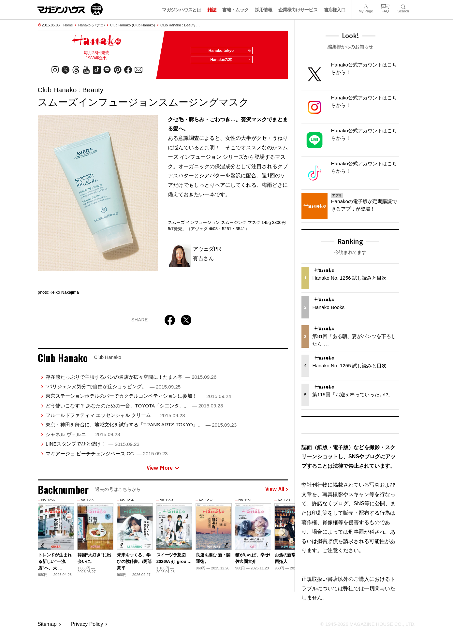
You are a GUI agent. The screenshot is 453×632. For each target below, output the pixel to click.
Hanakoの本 (228, 62)
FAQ (385, 6)
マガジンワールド (70, 9)
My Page (365, 6)
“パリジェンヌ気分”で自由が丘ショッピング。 (113, 389)
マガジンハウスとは (181, 9)
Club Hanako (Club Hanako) (132, 25)
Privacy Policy (87, 624)
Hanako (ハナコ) (91, 25)
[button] (282, 537)
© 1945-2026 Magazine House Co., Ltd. (364, 624)
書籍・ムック (235, 9)
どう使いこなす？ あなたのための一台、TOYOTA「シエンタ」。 (134, 408)
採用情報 (263, 9)
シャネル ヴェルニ (83, 437)
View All (276, 492)
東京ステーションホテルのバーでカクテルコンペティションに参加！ (138, 398)
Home (68, 25)
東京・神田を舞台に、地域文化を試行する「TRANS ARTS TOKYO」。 (141, 427)
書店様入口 (335, 9)
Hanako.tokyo (227, 50)
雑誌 (211, 9)
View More (163, 470)
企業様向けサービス (297, 9)
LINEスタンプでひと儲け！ (92, 446)
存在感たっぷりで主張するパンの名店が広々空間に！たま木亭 (131, 379)
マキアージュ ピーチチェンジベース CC (107, 456)
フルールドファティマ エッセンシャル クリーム (115, 417)
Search (403, 6)
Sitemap (47, 624)
